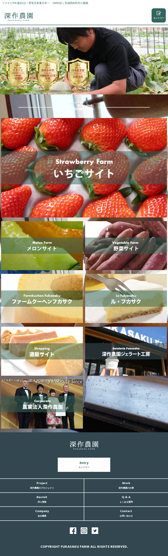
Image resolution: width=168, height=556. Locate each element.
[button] (6, 60)
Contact (126, 513)
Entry (84, 464)
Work (126, 485)
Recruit (42, 499)
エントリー (158, 15)
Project (42, 485)
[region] (84, 60)
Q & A (126, 499)
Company (42, 513)
